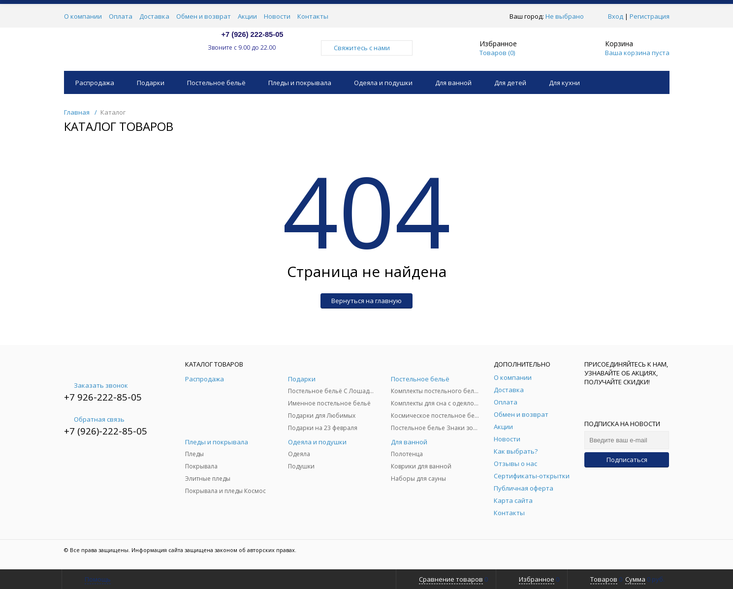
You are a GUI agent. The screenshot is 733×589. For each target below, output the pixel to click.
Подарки (150, 82)
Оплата (120, 16)
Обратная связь (94, 419)
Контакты (312, 16)
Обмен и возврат (203, 16)
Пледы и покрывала (299, 82)
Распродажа (94, 82)
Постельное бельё (216, 82)
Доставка (154, 16)
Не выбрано (567, 16)
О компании (83, 16)
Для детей (510, 82)
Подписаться (626, 459)
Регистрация (649, 16)
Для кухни (564, 82)
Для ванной (453, 82)
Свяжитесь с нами (367, 47)
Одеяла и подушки (383, 82)
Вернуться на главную (366, 300)
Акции (247, 16)
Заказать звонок (96, 385)
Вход (615, 16)
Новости (277, 16)
